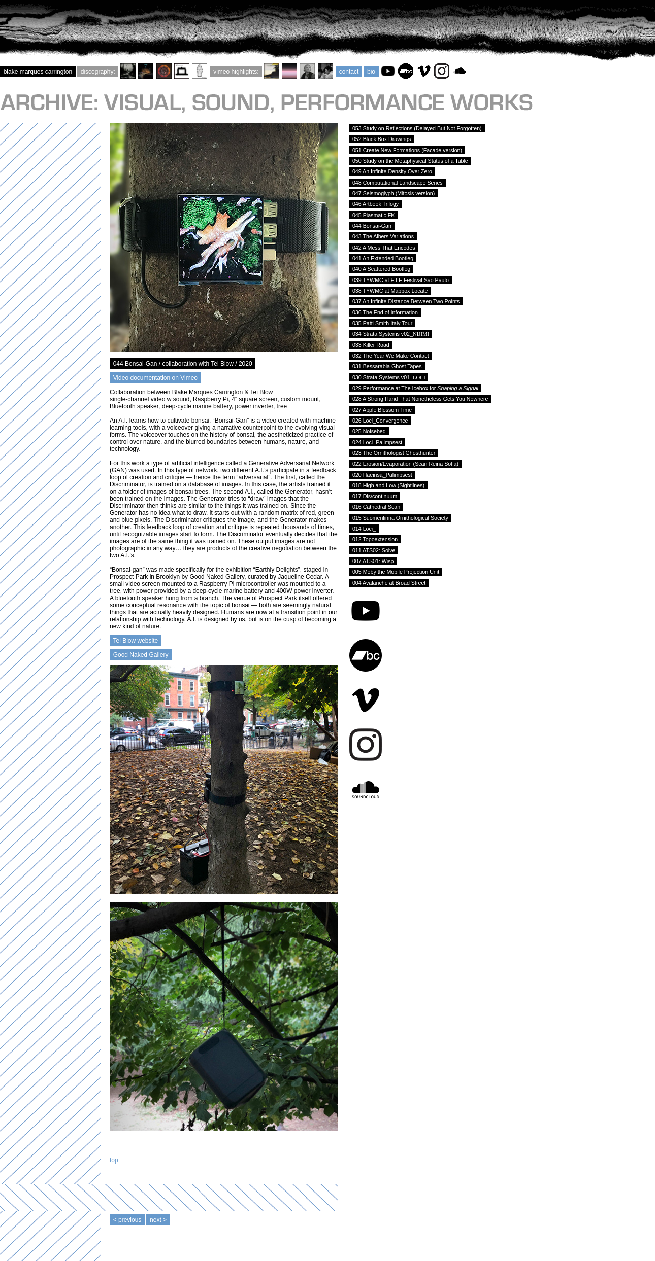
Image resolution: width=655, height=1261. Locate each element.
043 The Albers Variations (383, 236)
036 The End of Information (385, 312)
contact (349, 71)
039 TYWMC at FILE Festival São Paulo (400, 280)
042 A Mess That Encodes (383, 247)
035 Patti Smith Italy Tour (382, 323)
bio (371, 71)
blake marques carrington (38, 71)
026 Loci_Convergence (380, 420)
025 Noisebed (369, 431)
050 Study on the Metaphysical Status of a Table (410, 161)
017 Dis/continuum (374, 496)
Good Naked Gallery (141, 654)
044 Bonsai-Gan (372, 226)
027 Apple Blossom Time (382, 410)
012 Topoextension (375, 539)
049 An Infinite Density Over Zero (392, 171)
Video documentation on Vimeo (155, 377)
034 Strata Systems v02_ (390, 334)
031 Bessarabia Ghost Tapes (387, 366)
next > (158, 1219)
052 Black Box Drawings (381, 139)
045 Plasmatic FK (373, 215)
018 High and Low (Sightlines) (388, 485)
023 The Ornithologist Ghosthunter (393, 453)
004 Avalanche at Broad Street (389, 583)
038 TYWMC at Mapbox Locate (390, 291)
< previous (127, 1219)
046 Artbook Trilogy (375, 204)
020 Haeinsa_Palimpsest (382, 475)
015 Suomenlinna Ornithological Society (400, 518)
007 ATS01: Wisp (373, 561)
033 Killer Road (370, 345)
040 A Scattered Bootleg (381, 269)
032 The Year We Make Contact (390, 356)
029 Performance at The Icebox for (415, 388)
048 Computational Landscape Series (397, 183)
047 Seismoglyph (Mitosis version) (393, 193)
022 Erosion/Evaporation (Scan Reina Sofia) (405, 464)
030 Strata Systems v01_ (388, 377)
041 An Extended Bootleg (382, 258)
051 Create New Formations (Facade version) (407, 150)
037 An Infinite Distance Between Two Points (406, 301)
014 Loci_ (364, 529)
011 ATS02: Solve (373, 550)
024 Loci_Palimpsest (377, 442)
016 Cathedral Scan (376, 507)
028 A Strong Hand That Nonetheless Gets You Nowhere (420, 399)
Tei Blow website (135, 640)
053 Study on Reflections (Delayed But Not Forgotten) (417, 128)
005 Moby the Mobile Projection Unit (395, 572)
